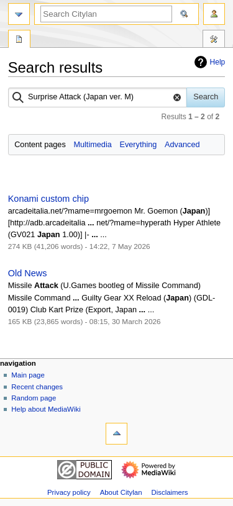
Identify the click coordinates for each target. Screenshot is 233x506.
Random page (33, 398)
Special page (19, 40)
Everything (138, 144)
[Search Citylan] (106, 14)
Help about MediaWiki (45, 409)
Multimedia (92, 144)
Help (208, 62)
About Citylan (121, 492)
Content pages (40, 144)
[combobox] (98, 97)
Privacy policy (69, 492)
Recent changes (37, 387)
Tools (213, 40)
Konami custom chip (48, 199)
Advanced (182, 144)
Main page (28, 375)
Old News (27, 273)
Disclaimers (169, 492)
